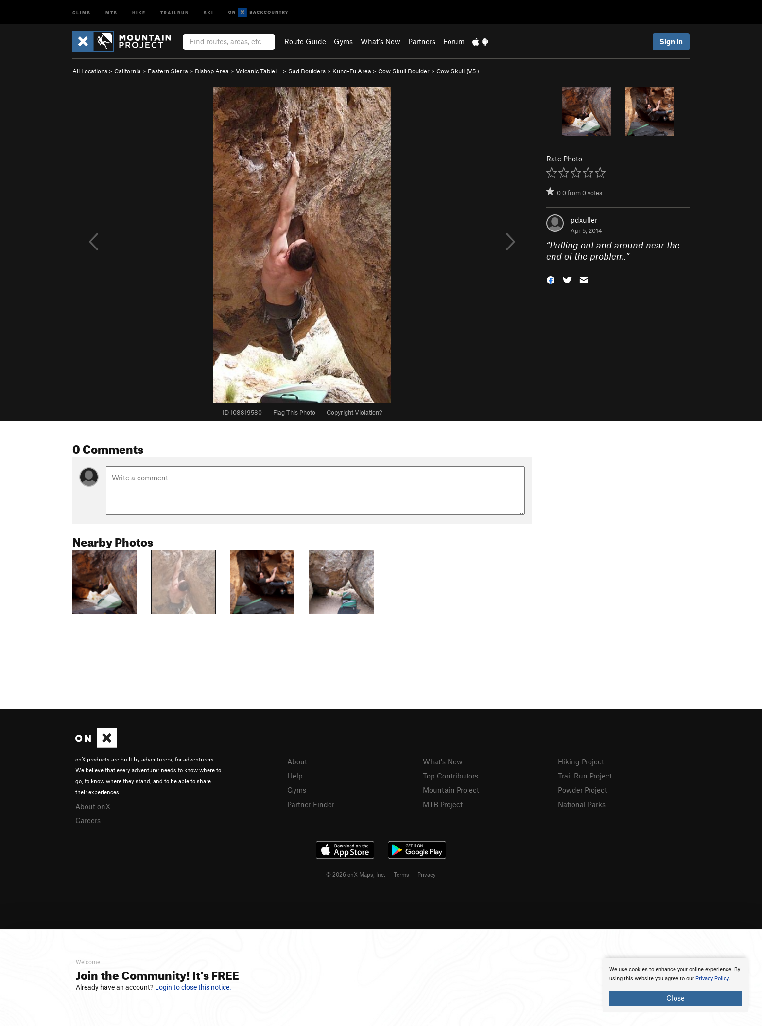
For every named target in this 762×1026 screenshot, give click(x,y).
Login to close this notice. (193, 987)
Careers (88, 820)
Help (295, 775)
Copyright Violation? (354, 412)
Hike (139, 12)
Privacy (426, 874)
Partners (421, 41)
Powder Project (582, 789)
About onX (92, 806)
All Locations (89, 71)
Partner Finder (310, 804)
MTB (111, 12)
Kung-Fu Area (351, 71)
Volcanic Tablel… (258, 71)
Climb (81, 12)
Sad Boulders (307, 71)
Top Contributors (450, 775)
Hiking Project (581, 761)
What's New (380, 41)
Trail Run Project (585, 775)
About (297, 761)
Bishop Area (212, 71)
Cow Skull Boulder (404, 71)
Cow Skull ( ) (457, 71)
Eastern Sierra (168, 71)
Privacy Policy (712, 978)
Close (675, 997)
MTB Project (443, 804)
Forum (454, 41)
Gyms (343, 41)
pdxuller (584, 219)
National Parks (582, 804)
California (127, 71)
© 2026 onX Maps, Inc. (355, 874)
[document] (675, 985)
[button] (550, 278)
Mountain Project (451, 789)
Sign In (671, 41)
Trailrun (174, 12)
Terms (401, 874)
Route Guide (305, 41)
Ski (209, 12)
